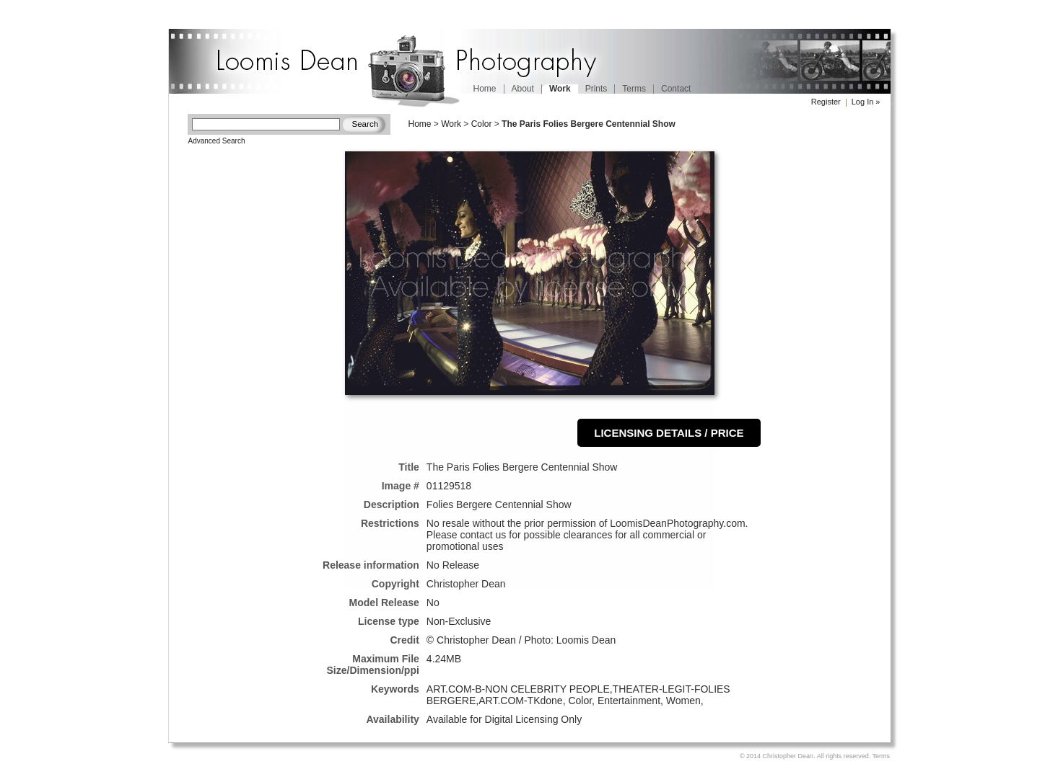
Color (481, 124)
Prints (596, 88)
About (523, 88)
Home (485, 88)
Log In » (866, 101)
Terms (634, 88)
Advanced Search (216, 141)
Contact (676, 88)
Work (451, 124)
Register (826, 101)
